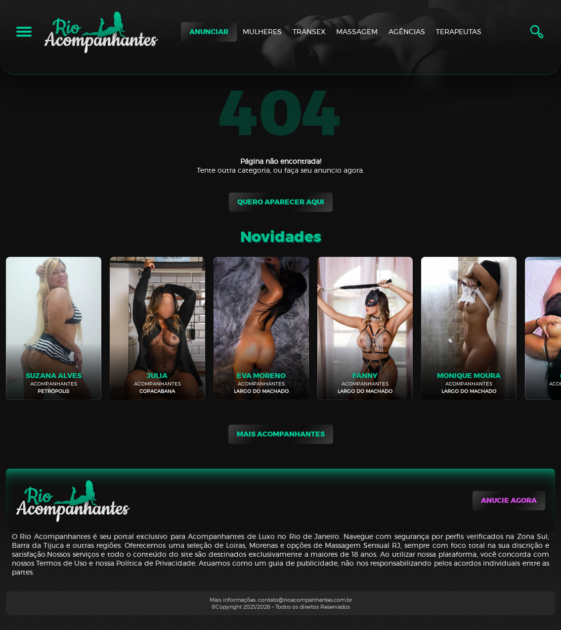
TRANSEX (309, 31)
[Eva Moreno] (261, 328)
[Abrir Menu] (24, 32)
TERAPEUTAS (458, 31)
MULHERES (262, 31)
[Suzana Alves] (53, 328)
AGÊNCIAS (406, 31)
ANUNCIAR (208, 32)
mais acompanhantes (281, 434)
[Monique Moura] (469, 328)
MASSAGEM (357, 31)
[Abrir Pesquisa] (537, 32)
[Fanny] (365, 328)
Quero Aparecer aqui (280, 202)
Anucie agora (509, 500)
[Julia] (157, 328)
